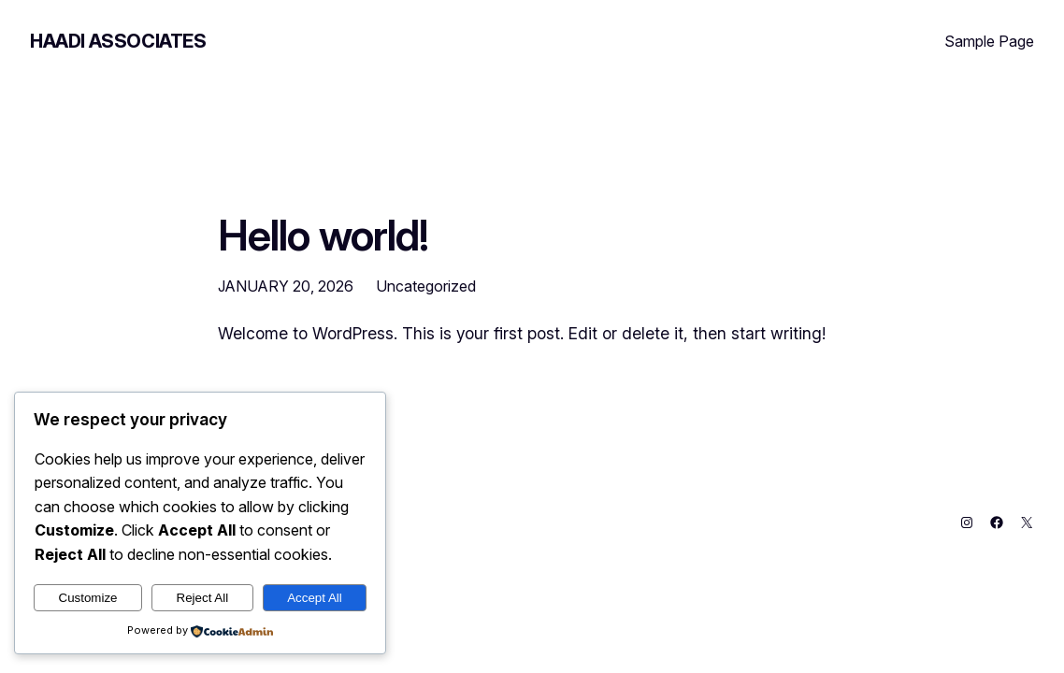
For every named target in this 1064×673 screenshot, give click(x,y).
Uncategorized (426, 286)
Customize (88, 598)
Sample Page (989, 41)
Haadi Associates (118, 41)
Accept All (314, 598)
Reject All (203, 598)
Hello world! (323, 235)
